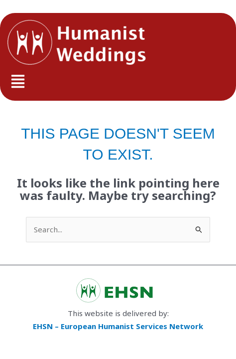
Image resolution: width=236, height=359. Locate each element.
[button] (118, 82)
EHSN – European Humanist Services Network (118, 326)
